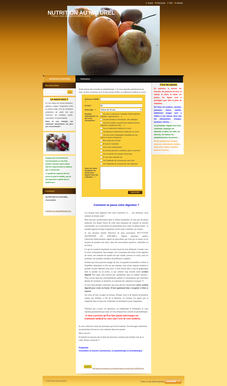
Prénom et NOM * (92, 100)
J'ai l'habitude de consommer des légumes (120, 164)
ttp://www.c (96, 368)
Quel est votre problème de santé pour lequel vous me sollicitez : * (91, 172)
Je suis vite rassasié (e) (112, 157)
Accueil (150, 3)
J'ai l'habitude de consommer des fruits (119, 160)
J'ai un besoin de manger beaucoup (117, 154)
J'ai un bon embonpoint (112, 147)
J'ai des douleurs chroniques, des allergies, (120, 119)
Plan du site (161, 3)
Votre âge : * (90, 110)
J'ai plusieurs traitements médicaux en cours (121, 132)
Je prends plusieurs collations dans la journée (121, 150)
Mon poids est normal (111, 140)
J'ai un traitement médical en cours (117, 128)
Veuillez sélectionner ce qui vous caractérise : (91, 117)
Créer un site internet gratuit (152, 381)
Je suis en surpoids (111, 144)
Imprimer (180, 3)
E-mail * (88, 105)
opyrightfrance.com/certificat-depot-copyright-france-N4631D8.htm (122, 368)
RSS (171, 3)
